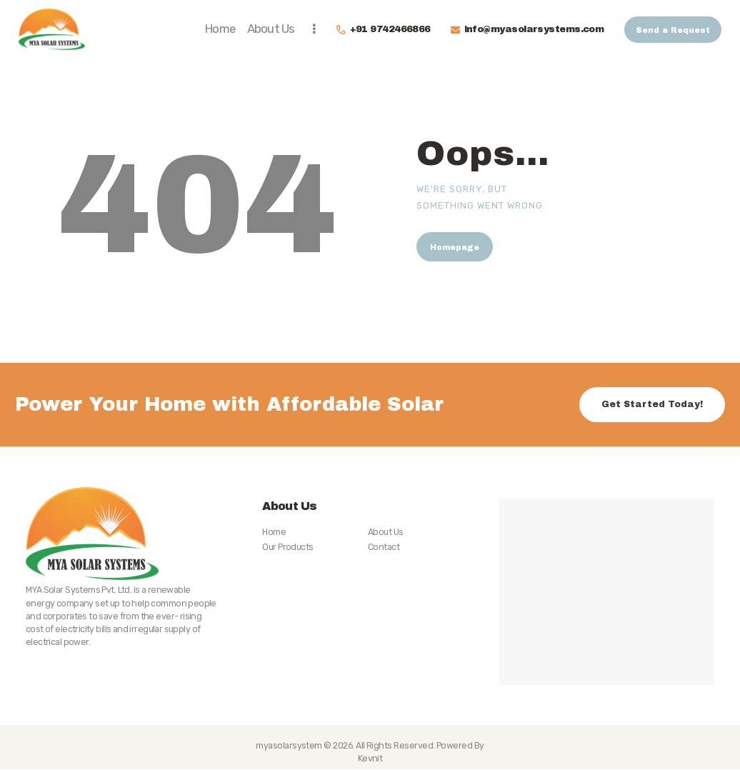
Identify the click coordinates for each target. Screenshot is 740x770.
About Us (386, 531)
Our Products (287, 546)
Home (274, 531)
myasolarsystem (289, 745)
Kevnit (370, 758)
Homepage (454, 247)
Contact (383, 546)
